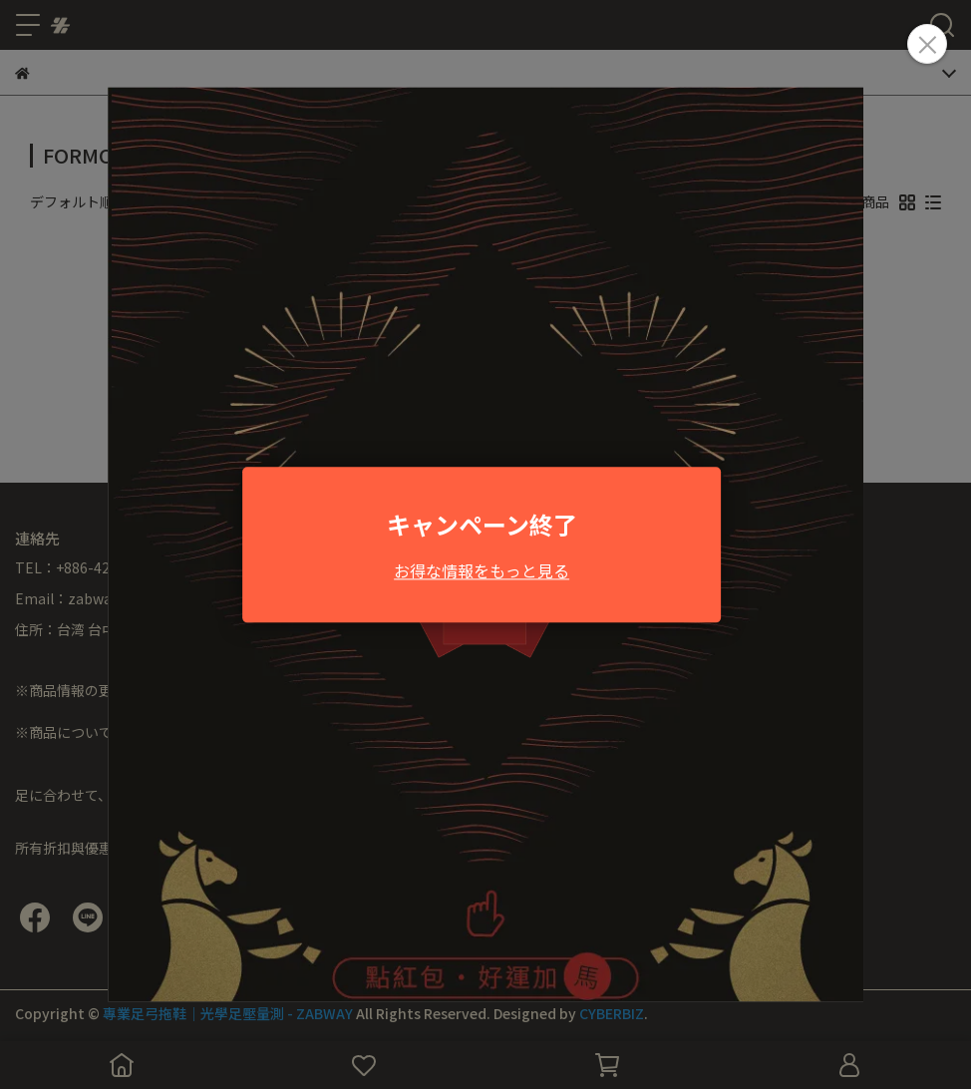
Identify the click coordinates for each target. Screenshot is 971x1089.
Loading (485, 544)
